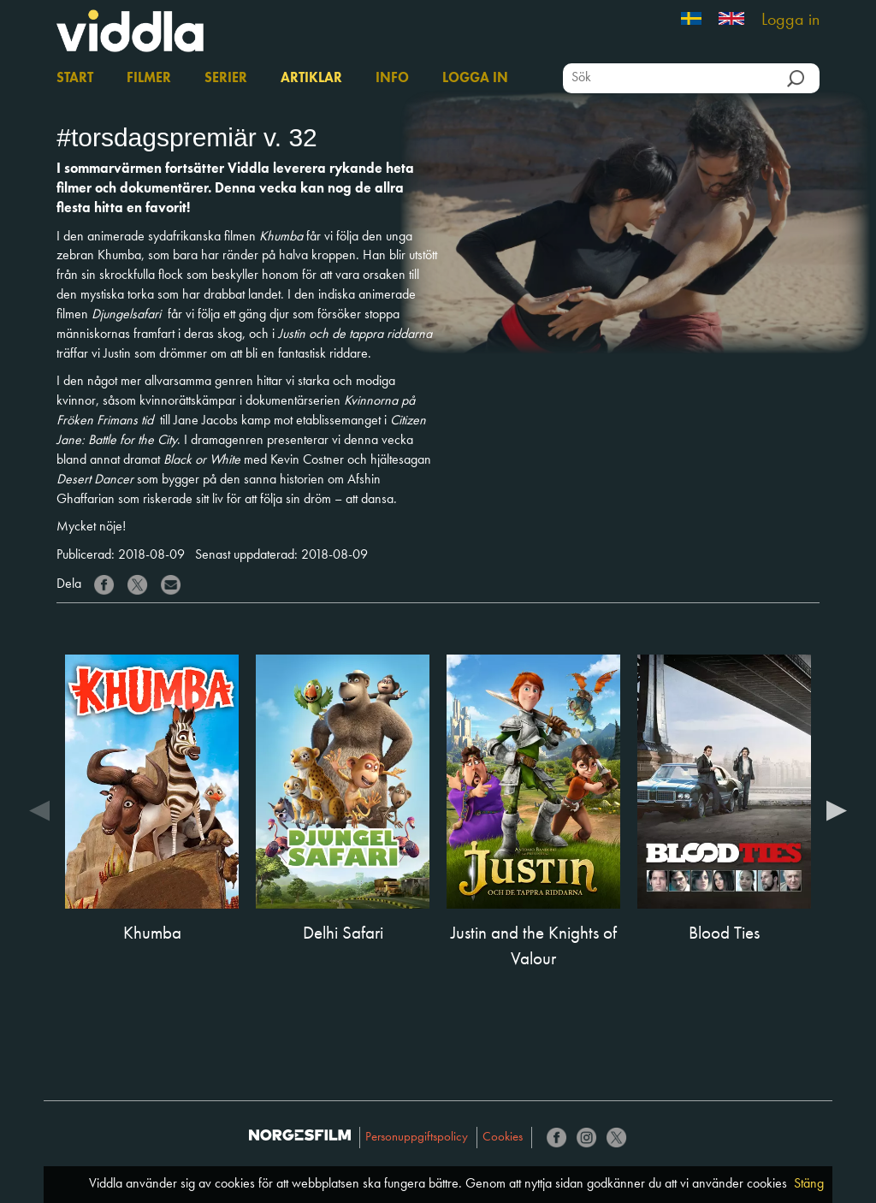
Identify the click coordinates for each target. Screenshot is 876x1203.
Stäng (809, 1184)
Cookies (502, 1137)
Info (392, 79)
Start (74, 79)
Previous (39, 809)
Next (837, 809)
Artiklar (311, 79)
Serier (225, 79)
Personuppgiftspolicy (416, 1137)
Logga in (790, 20)
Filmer (149, 79)
